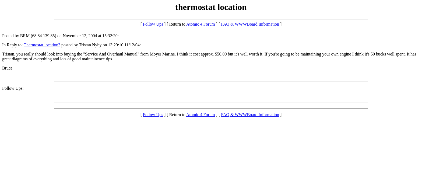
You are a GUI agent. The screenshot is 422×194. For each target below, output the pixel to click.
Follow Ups (153, 24)
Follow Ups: (13, 88)
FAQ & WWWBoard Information (250, 24)
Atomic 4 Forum (200, 24)
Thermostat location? (42, 45)
